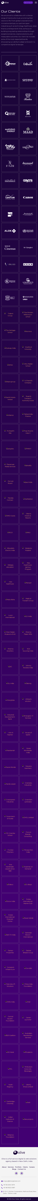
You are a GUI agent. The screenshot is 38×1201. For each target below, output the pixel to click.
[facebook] (16, 1173)
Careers (32, 1167)
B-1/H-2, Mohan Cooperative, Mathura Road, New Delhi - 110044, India (18, 1192)
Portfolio (18, 1167)
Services (11, 1167)
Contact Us (22, 1169)
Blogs (14, 1169)
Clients (25, 1167)
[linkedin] (21, 1173)
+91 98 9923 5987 (8, 1187)
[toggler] (36, 2)
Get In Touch (28, 2)
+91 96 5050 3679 (8, 1185)
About (4, 1167)
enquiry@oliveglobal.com (10, 1181)
